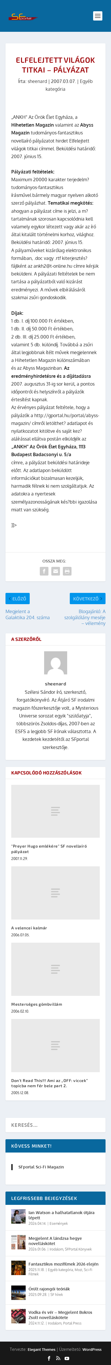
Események (59, 1223)
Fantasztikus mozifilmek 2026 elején (64, 1264)
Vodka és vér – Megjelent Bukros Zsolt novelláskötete (60, 1315)
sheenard (37, 81)
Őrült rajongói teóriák (49, 1288)
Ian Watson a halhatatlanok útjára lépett (62, 1215)
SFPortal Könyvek (78, 1249)
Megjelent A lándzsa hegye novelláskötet (55, 1241)
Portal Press (72, 1323)
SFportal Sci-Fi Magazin (41, 1166)
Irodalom (56, 1249)
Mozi (78, 1270)
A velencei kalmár (29, 927)
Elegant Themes (41, 1349)
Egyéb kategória (60, 1270)
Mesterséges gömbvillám (36, 1004)
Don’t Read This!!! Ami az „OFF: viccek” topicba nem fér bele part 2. (49, 1083)
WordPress (91, 1349)
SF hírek (56, 1294)
